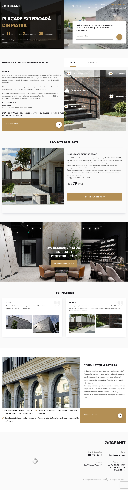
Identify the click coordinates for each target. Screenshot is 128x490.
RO (73, 6)
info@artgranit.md (117, 455)
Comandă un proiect (95, 197)
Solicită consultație (64, 264)
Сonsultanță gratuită (118, 7)
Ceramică (93, 63)
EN (81, 6)
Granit (73, 63)
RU (77, 6)
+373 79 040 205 (118, 5)
